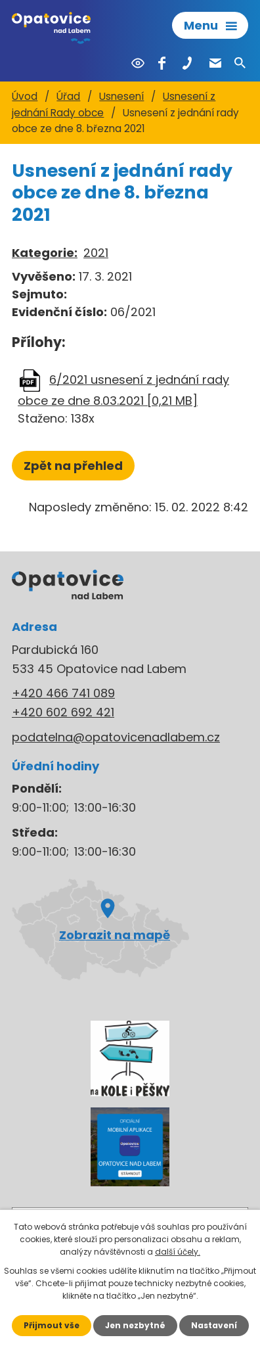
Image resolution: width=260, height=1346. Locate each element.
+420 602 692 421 (63, 712)
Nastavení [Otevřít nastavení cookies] (214, 1325)
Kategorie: (44, 252)
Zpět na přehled (73, 465)
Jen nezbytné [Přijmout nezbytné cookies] (135, 1325)
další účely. (177, 1251)
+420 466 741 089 (63, 693)
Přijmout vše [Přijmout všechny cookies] (51, 1325)
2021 (95, 252)
